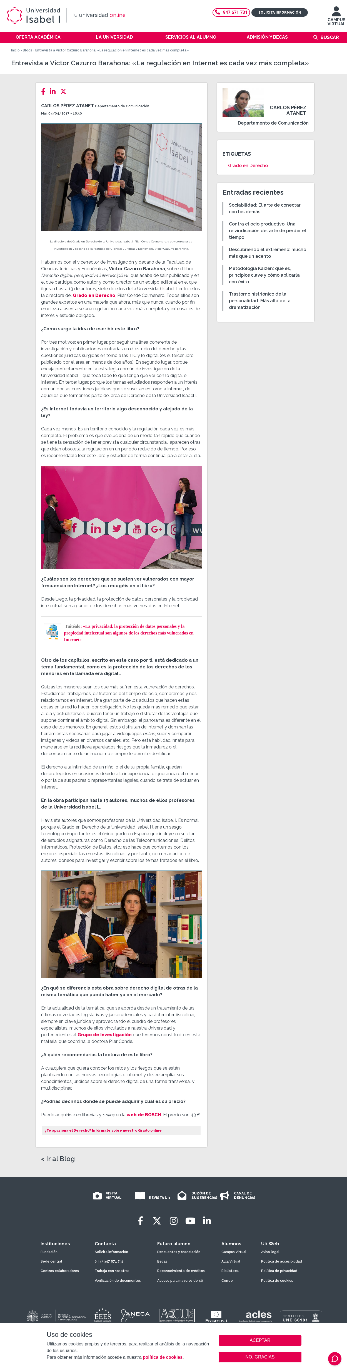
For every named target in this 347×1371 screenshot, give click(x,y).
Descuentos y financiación (178, 1252)
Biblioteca (230, 1271)
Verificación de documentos (118, 1281)
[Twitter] (65, 91)
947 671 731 (231, 12)
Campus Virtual (233, 1252)
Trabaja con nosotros (112, 1271)
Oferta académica (38, 37)
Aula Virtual (230, 1261)
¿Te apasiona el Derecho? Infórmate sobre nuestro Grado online (103, 1130)
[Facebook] (45, 91)
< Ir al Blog (58, 1159)
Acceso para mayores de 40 (180, 1281)
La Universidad (114, 37)
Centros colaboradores (60, 1271)
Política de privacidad (279, 1271)
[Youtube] (190, 1221)
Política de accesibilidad (281, 1261)
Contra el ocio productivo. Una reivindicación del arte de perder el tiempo (267, 230)
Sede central (51, 1261)
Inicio (15, 50)
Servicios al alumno (190, 37)
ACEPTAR (260, 1340)
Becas (162, 1261)
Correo (227, 1281)
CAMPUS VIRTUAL (337, 18)
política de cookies (163, 1357)
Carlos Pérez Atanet (67, 105)
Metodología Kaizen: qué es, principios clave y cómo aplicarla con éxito (264, 275)
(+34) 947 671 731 (109, 1261)
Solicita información (279, 12)
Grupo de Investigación (105, 1034)
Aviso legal (270, 1252)
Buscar (330, 37)
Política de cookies (277, 1281)
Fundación (49, 1252)
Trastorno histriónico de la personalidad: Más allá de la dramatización (260, 300)
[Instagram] (174, 1221)
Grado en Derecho (94, 295)
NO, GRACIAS (260, 1357)
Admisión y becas (267, 37)
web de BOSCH (144, 1114)
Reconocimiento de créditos (181, 1271)
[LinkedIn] (54, 91)
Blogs (27, 50)
